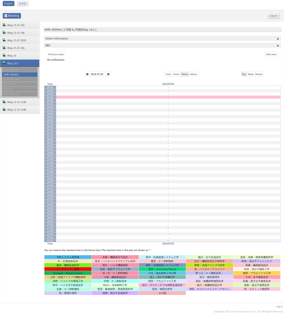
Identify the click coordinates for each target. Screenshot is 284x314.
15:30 (50, 188)
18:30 (50, 208)
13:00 (50, 172)
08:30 (50, 142)
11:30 (50, 162)
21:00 (50, 224)
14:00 (50, 178)
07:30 (50, 136)
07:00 (50, 133)
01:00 (50, 94)
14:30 (50, 182)
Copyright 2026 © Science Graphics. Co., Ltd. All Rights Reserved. (248, 311)
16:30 (50, 195)
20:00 (50, 217)
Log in (273, 15)
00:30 (50, 90)
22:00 (50, 230)
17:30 (50, 201)
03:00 (50, 107)
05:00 (50, 120)
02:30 (50, 103)
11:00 (50, 159)
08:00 (50, 139)
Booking (12, 15)
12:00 (50, 165)
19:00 (50, 211)
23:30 (50, 240)
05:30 (50, 123)
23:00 (50, 237)
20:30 (50, 221)
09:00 (50, 146)
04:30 (50, 116)
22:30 (50, 234)
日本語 (22, 3)
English (8, 3)
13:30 (50, 175)
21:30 (50, 227)
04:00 (50, 113)
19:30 (50, 214)
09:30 (50, 149)
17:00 (50, 198)
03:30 (50, 110)
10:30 (50, 155)
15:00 (50, 185)
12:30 (50, 168)
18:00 (50, 204)
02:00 (50, 100)
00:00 (50, 87)
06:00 (50, 126)
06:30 (50, 129)
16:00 (50, 191)
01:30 (50, 97)
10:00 (50, 152)
